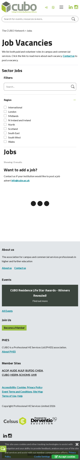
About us (7, 267)
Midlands (11, 115)
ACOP (5, 370)
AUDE (13, 370)
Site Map (38, 391)
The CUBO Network (13, 30)
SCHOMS (24, 374)
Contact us (68, 55)
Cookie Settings (42, 456)
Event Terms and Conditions (17, 391)
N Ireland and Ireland (17, 120)
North (9, 124)
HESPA (14, 374)
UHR (34, 374)
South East (12, 133)
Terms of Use (9, 395)
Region (7, 99)
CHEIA (39, 370)
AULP (21, 370)
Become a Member (14, 327)
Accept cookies (65, 456)
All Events (7, 310)
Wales (9, 141)
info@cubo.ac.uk (20, 180)
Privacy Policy (34, 387)
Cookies (21, 387)
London (10, 111)
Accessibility (9, 387)
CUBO (5, 374)
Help (20, 395)
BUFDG (29, 370)
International (13, 107)
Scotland (11, 128)
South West (12, 137)
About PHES (9, 351)
